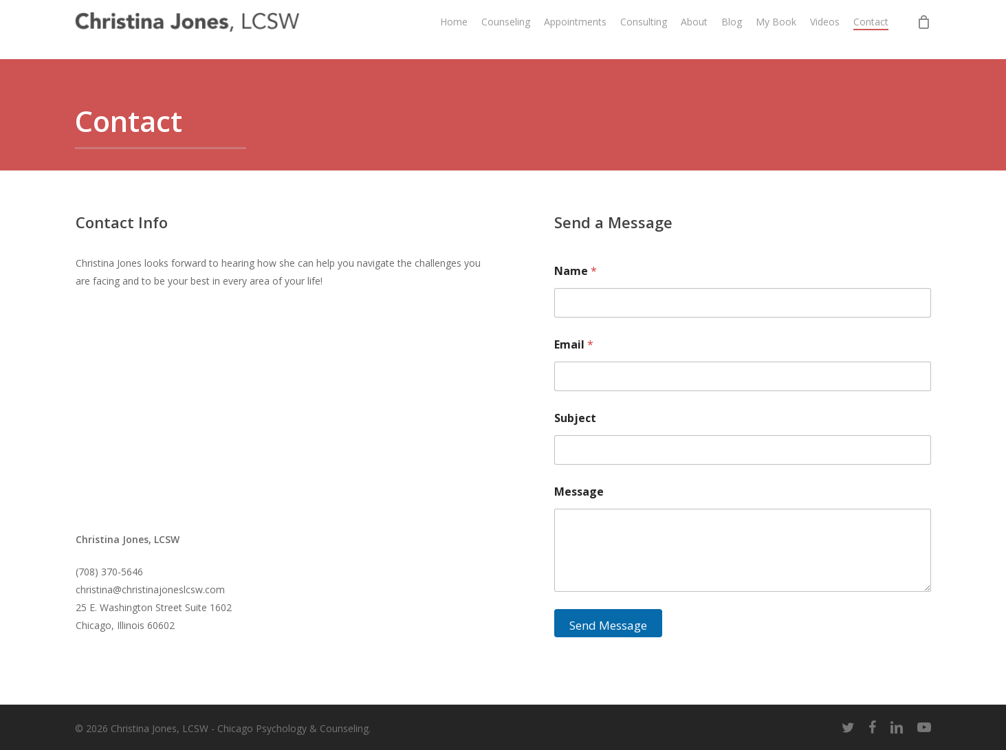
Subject (575, 418)
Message (579, 491)
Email (573, 344)
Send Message (608, 625)
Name (575, 271)
